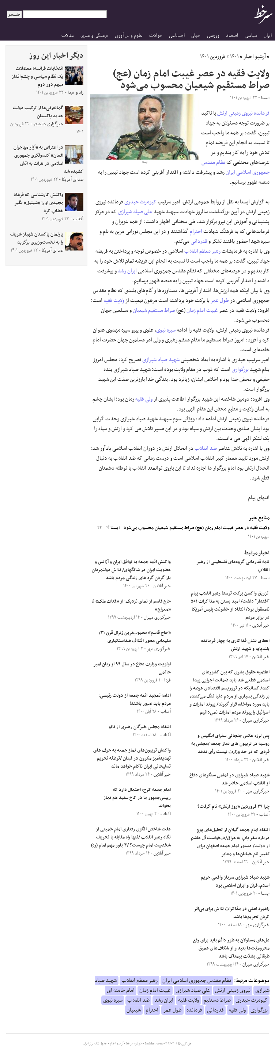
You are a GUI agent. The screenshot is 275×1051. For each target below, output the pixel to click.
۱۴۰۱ (234, 56)
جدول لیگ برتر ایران (95, 1044)
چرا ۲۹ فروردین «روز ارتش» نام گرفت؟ (233, 807)
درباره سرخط (134, 1044)
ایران (268, 35)
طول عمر (220, 300)
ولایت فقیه (113, 300)
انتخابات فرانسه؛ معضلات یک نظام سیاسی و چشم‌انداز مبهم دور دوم (37, 77)
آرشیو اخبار (255, 56)
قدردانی (199, 241)
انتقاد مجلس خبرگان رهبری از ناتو (140, 727)
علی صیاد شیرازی (135, 212)
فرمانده (262, 113)
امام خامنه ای (121, 990)
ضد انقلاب (206, 448)
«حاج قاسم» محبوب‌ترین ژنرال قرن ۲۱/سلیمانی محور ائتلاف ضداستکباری (135, 637)
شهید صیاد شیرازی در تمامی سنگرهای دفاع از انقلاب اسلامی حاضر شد (229, 779)
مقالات (67, 35)
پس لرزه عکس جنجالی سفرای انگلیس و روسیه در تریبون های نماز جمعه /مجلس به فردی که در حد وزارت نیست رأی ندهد (230, 744)
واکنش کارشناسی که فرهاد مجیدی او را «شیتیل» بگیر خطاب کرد (38, 203)
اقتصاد (232, 35)
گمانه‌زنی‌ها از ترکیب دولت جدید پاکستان (38, 112)
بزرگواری (240, 369)
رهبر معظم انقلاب (202, 251)
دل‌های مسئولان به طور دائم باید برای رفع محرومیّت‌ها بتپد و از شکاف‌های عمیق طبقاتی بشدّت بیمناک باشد (231, 948)
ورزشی (213, 35)
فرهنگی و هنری (94, 35)
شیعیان (140, 310)
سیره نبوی (166, 330)
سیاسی (251, 35)
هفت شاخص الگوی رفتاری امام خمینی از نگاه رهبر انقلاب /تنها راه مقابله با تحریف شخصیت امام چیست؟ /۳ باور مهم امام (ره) (131, 837)
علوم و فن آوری (129, 35)
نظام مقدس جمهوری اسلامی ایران (235, 167)
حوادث (155, 35)
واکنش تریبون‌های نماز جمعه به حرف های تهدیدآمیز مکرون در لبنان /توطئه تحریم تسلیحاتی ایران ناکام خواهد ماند (132, 758)
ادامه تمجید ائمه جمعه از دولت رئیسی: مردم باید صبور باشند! (134, 700)
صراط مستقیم (161, 310)
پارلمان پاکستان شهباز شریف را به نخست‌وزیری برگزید (36, 238)
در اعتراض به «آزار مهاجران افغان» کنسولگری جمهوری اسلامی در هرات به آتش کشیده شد (48, 160)
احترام (195, 231)
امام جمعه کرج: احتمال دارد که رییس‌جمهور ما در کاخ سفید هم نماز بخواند (137, 798)
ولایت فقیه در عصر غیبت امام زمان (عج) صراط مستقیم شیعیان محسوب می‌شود (197, 528)
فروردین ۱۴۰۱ (212, 56)
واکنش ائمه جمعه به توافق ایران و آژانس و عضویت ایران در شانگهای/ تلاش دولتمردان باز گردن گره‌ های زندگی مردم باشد (131, 570)
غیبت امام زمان (202, 310)
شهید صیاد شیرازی (161, 359)
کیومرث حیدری (140, 202)
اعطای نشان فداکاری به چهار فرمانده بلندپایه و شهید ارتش (235, 645)
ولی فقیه (143, 399)
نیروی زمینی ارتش (235, 113)
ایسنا (113, 528)
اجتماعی (177, 35)
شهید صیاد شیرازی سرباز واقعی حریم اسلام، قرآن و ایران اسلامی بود (235, 882)
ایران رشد (127, 271)
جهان (195, 35)
